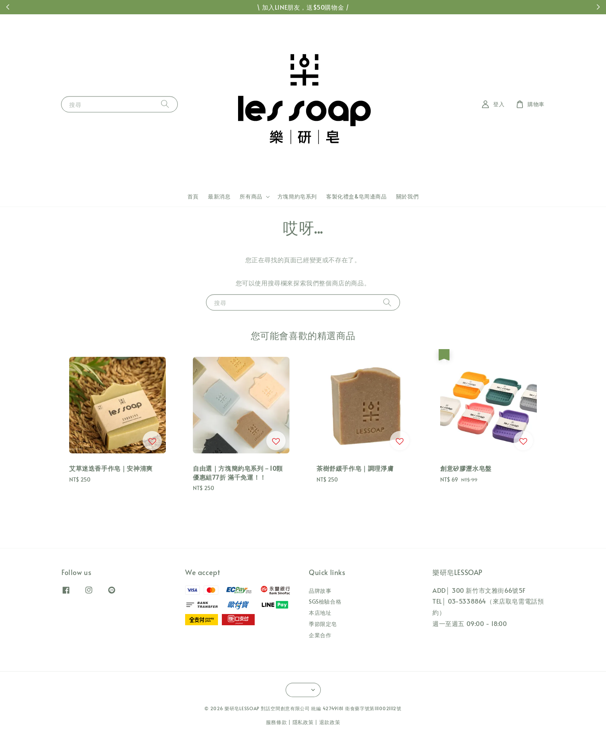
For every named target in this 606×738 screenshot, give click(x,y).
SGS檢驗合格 (325, 601)
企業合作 (320, 635)
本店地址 (320, 612)
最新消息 (219, 196)
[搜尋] (165, 104)
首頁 (193, 196)
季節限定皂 (323, 624)
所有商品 (251, 196)
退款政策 (329, 722)
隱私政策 (303, 722)
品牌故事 (320, 590)
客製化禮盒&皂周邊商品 (356, 196)
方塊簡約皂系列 (297, 196)
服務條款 (276, 722)
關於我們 (407, 196)
